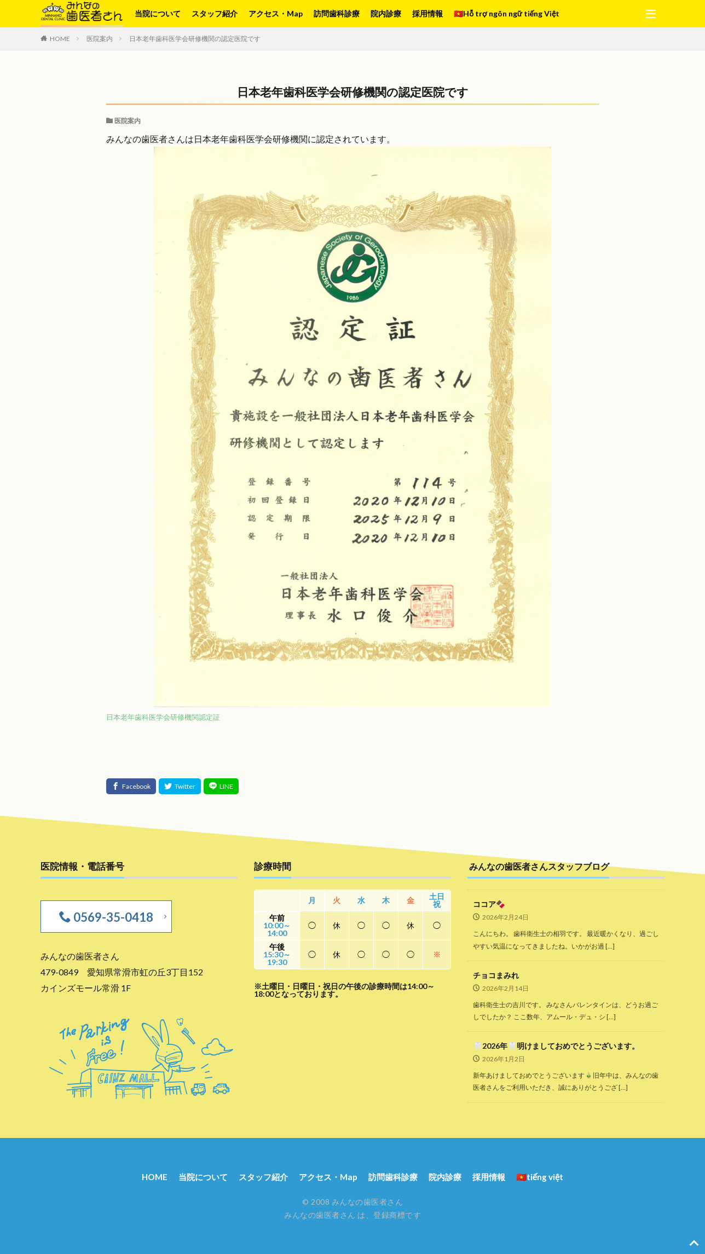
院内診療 (386, 13)
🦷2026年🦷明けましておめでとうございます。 (556, 1045)
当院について (158, 13)
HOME (60, 38)
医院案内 (99, 38)
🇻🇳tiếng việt (549, 1175)
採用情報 (427, 13)
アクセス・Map (276, 13)
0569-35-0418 (111, 916)
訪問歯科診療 (337, 13)
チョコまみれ (496, 975)
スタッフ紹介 (215, 13)
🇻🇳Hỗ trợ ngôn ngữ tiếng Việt (506, 13)
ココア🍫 (489, 904)
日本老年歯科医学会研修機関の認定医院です (195, 38)
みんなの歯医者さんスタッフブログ (543, 866)
